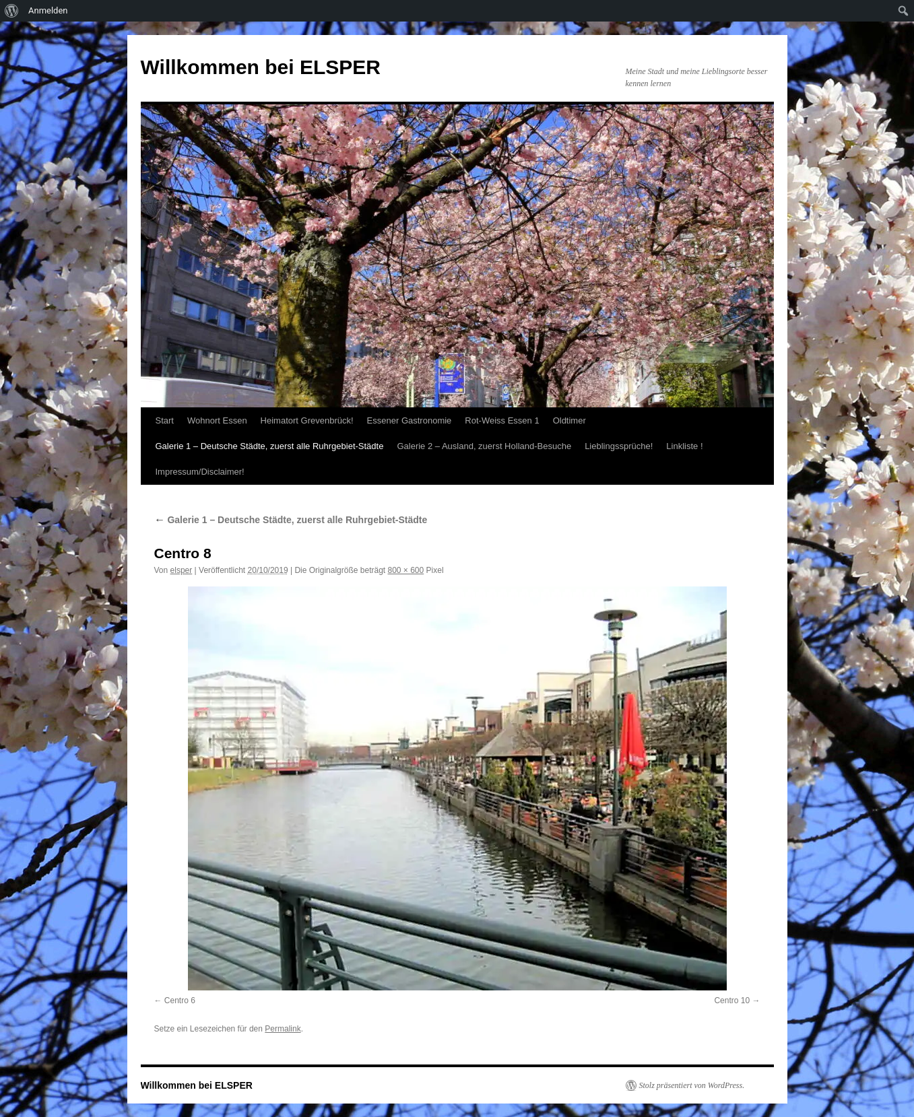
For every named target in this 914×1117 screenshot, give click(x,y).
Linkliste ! (684, 446)
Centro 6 (179, 1000)
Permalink (282, 1029)
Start (165, 420)
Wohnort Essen (217, 420)
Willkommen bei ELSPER (261, 67)
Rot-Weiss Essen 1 (502, 420)
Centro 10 (732, 1000)
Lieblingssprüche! (619, 446)
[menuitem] (12, 11)
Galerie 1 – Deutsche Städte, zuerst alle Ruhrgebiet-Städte (270, 446)
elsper (181, 570)
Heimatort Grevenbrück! (307, 420)
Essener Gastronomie (409, 420)
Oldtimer (569, 420)
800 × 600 (406, 570)
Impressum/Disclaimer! (200, 472)
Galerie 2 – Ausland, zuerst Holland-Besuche (484, 446)
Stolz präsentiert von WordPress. (692, 1085)
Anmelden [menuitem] (48, 10)
